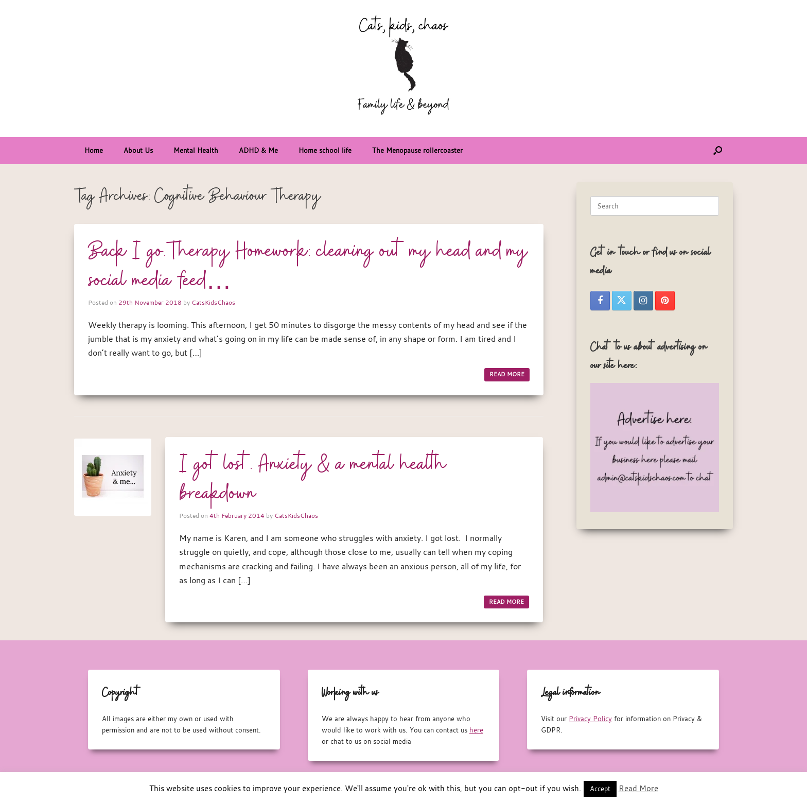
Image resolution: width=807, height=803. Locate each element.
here (476, 730)
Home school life (325, 150)
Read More (638, 788)
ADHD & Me (258, 150)
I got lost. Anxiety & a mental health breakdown (313, 479)
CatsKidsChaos (213, 302)
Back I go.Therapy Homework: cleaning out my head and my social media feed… (308, 266)
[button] (718, 150)
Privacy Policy (590, 718)
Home (93, 150)
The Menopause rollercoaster (417, 150)
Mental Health (195, 150)
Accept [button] (600, 788)
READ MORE (506, 374)
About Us (138, 150)
